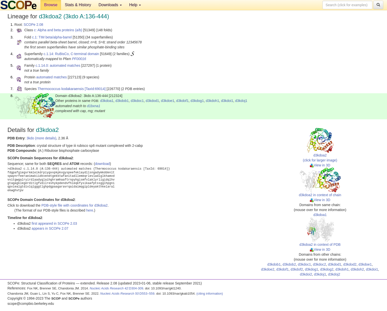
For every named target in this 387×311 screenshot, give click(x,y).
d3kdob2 (289, 264)
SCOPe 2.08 (33, 25)
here (89, 210)
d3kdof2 (296, 269)
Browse (50, 5)
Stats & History (78, 5)
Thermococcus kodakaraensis (61, 89)
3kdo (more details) (41, 138)
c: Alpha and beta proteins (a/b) (58, 30)
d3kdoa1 (107, 101)
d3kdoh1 (212, 101)
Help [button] (135, 5)
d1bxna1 (93, 106)
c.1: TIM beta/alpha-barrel (52, 37)
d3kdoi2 (306, 274)
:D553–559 (127, 293)
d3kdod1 (152, 101)
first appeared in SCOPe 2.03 (54, 223)
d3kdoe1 (167, 101)
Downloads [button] (110, 5)
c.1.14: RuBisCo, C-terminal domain (71, 54)
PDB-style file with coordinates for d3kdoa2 (74, 205)
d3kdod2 (349, 264)
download (102, 164)
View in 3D (320, 165)
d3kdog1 (197, 101)
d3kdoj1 (241, 101)
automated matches (51, 77)
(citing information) (209, 293)
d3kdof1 (182, 101)
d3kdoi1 (227, 101)
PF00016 (79, 59)
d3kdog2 (326, 269)
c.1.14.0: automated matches (57, 65)
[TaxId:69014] (95, 89)
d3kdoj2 (334, 274)
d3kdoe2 (267, 269)
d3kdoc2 (319, 264)
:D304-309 (116, 288)
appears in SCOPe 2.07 (50, 228)
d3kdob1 (122, 101)
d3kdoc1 (137, 101)
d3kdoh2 (357, 269)
